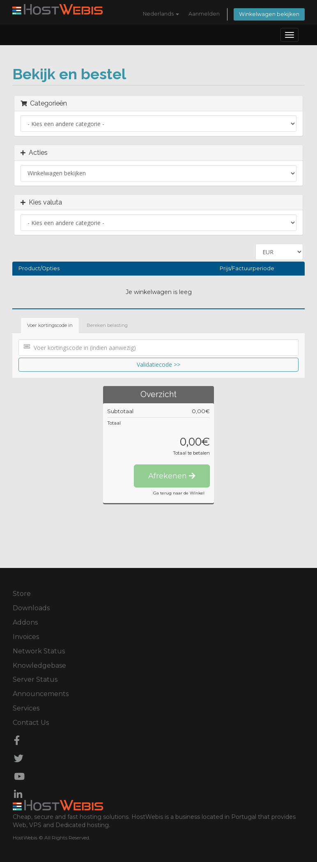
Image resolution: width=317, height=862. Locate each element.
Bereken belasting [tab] (107, 325)
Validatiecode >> (158, 364)
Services (26, 708)
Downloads (31, 608)
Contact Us (31, 722)
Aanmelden (204, 14)
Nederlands (161, 14)
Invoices (26, 637)
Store (22, 594)
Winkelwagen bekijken (269, 14)
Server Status (35, 679)
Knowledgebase (39, 665)
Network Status (39, 651)
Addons (25, 622)
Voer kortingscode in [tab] (50, 325)
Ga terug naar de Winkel (178, 493)
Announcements (41, 694)
